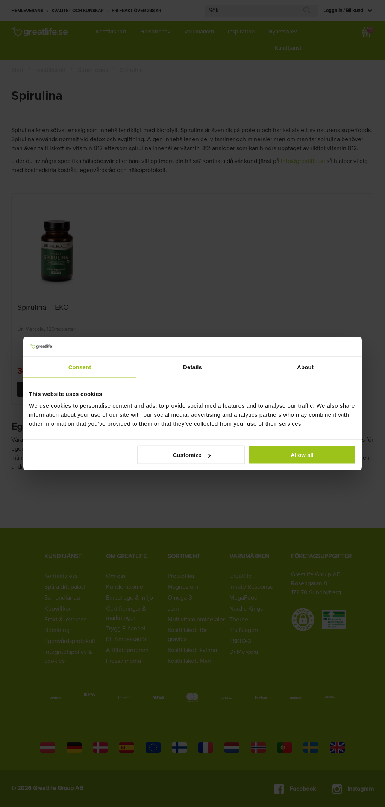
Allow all (302, 455)
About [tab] (305, 367)
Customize (192, 455)
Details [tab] (192, 367)
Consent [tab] (79, 367)
